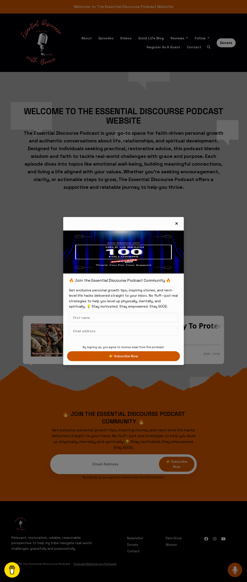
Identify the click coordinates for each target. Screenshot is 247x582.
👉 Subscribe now (123, 356)
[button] (176, 224)
